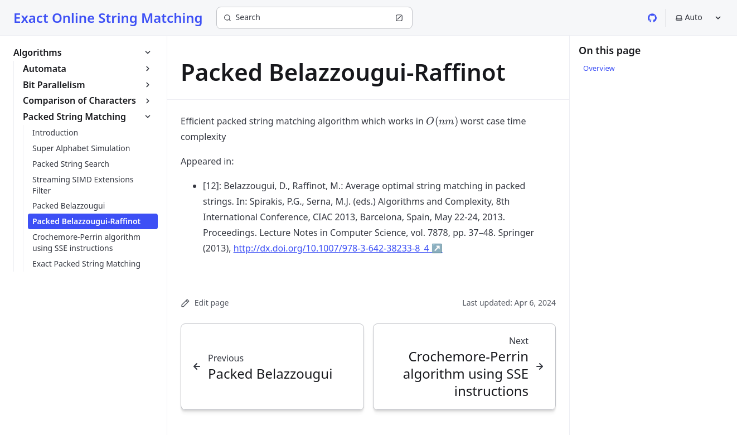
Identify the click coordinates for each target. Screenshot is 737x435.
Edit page (205, 302)
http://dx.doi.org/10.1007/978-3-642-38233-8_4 (338, 248)
